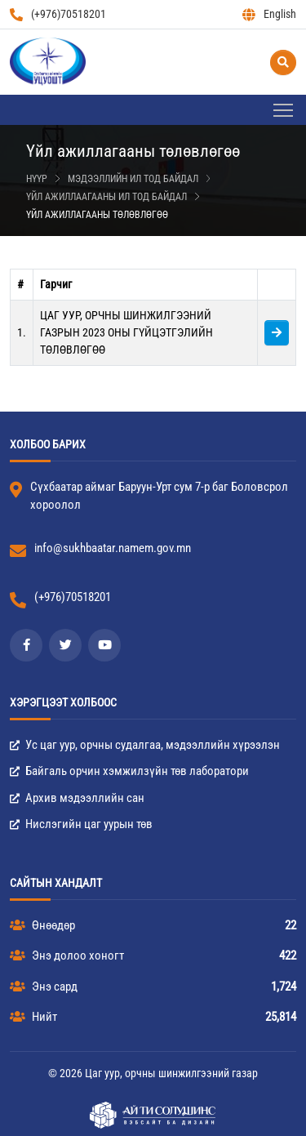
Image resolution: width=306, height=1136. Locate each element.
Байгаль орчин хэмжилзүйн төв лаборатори (129, 771)
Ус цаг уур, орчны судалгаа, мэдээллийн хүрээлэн (145, 744)
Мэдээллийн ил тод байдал (133, 179)
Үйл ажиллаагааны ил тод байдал (106, 197)
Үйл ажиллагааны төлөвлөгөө (97, 215)
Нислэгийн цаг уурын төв (81, 824)
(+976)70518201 (58, 14)
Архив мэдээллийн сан (77, 798)
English (269, 14)
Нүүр (36, 179)
